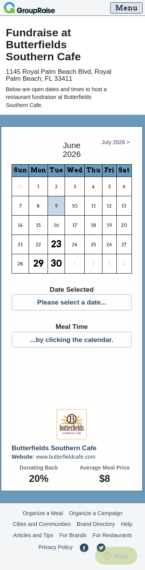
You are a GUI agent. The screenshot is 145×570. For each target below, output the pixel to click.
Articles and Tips (33, 535)
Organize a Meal (43, 513)
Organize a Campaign (95, 513)
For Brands (73, 535)
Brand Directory (96, 524)
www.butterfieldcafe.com (54, 457)
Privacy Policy (55, 547)
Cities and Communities (42, 524)
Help (126, 524)
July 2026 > (116, 142)
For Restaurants (112, 535)
